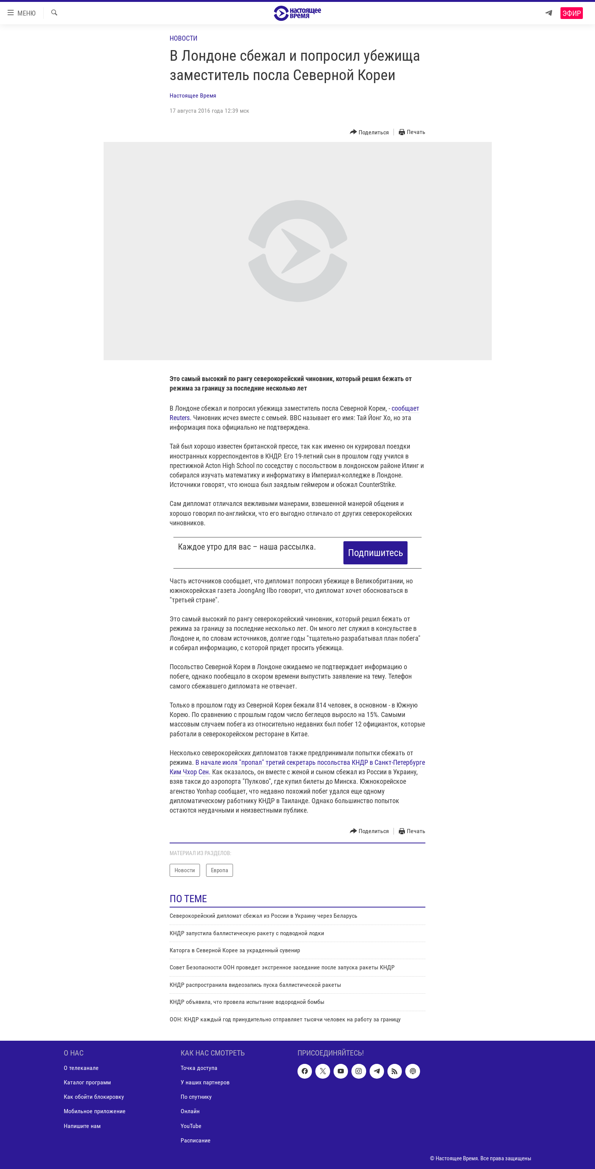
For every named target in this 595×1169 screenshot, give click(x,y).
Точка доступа (199, 1067)
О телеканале (81, 1067)
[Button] (369, 132)
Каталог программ (87, 1082)
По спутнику (196, 1096)
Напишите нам (82, 1125)
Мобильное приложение (95, 1111)
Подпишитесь (375, 552)
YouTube (191, 1125)
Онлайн (190, 1111)
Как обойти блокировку (94, 1096)
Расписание (196, 1140)
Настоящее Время (193, 95)
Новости (183, 38)
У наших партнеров (205, 1082)
